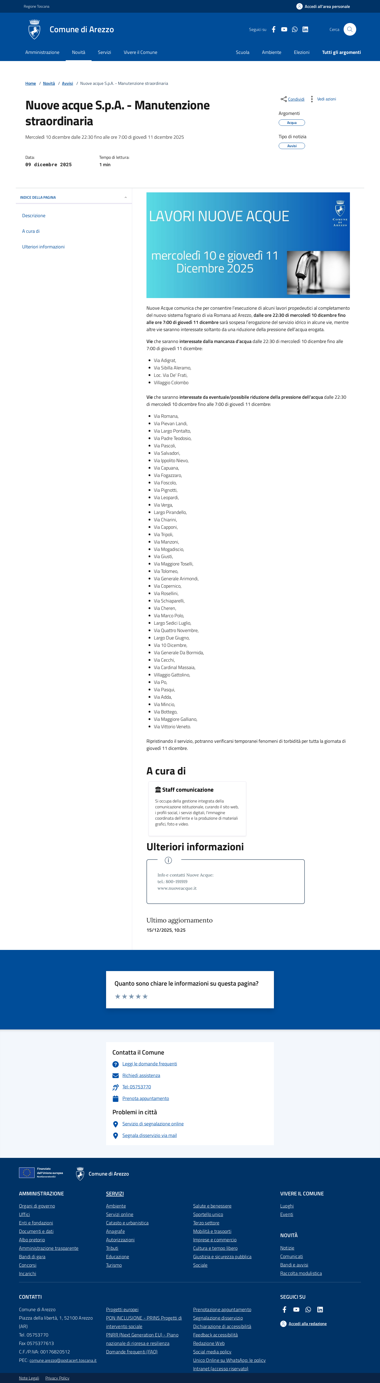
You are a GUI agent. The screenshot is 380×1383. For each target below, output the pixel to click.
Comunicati (291, 1256)
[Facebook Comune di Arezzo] (271, 29)
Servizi (104, 52)
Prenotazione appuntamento (222, 1309)
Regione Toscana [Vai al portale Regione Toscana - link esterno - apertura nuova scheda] (36, 6)
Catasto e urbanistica (127, 1222)
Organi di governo (37, 1205)
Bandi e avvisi (294, 1264)
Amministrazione (42, 52)
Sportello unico (208, 1214)
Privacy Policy (57, 1378)
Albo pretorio (32, 1239)
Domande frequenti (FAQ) (132, 1351)
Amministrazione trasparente (48, 1248)
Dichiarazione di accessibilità (222, 1326)
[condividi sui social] (292, 99)
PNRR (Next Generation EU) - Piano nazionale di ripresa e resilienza (142, 1339)
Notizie (287, 1247)
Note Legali (29, 1378)
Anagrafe (115, 1231)
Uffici (24, 1214)
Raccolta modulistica (301, 1273)
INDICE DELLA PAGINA (74, 197)
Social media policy (212, 1351)
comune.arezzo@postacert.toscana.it (63, 1360)
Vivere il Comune (140, 52)
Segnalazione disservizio (218, 1317)
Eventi (286, 1214)
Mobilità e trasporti (212, 1231)
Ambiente (116, 1205)
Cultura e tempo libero (215, 1248)
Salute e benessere (212, 1205)
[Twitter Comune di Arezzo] (292, 29)
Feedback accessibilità (215, 1334)
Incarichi (27, 1273)
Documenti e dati (36, 1231)
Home (30, 83)
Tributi (112, 1248)
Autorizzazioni (120, 1239)
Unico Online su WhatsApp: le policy (229, 1360)
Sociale (200, 1265)
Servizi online (119, 1214)
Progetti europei (122, 1309)
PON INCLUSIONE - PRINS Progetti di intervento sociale (144, 1322)
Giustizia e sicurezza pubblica (222, 1256)
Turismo (114, 1265)
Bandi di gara (32, 1256)
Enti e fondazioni (36, 1222)
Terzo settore (206, 1222)
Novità (78, 52)
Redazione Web (209, 1343)
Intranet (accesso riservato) (221, 1368)
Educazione (117, 1256)
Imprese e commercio (215, 1239)
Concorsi (27, 1265)
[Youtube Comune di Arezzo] (282, 29)
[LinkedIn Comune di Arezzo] (303, 29)
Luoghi (287, 1205)
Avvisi (67, 83)
